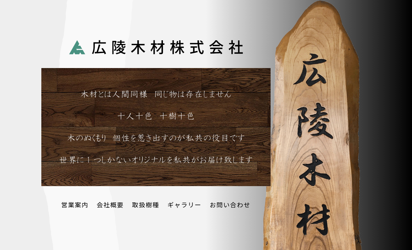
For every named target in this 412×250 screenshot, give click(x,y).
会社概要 (110, 204)
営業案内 (74, 204)
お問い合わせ (229, 204)
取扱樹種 (145, 204)
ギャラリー (184, 204)
